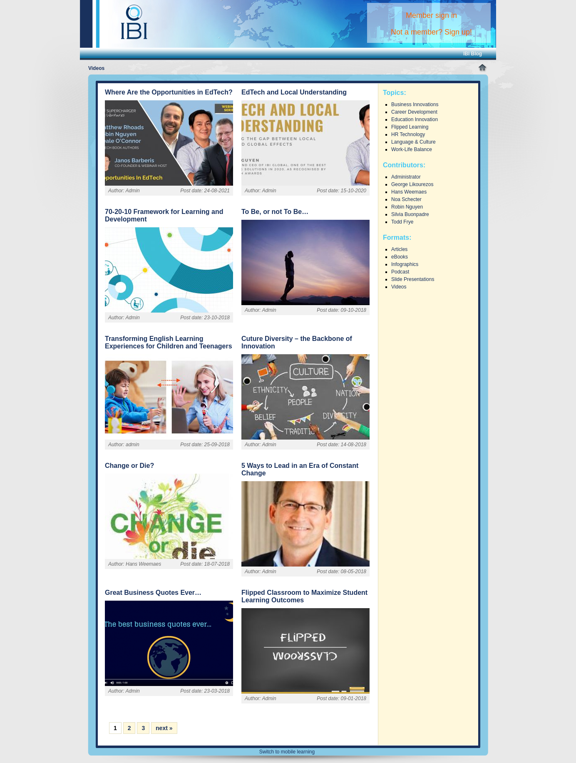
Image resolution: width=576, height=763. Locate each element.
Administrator (406, 177)
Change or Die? (129, 465)
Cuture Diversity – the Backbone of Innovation (296, 342)
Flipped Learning (409, 127)
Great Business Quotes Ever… (153, 592)
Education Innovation (414, 119)
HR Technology (408, 134)
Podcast (400, 272)
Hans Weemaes (409, 192)
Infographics (404, 264)
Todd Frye (402, 222)
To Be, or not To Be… (274, 211)
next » (164, 728)
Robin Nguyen (407, 207)
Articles (399, 249)
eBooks (399, 257)
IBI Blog (472, 54)
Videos (398, 287)
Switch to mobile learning (287, 752)
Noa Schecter (406, 199)
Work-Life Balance (411, 149)
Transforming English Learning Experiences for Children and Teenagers (168, 342)
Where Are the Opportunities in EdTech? (169, 92)
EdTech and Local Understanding (294, 92)
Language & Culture (413, 142)
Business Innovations (414, 104)
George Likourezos (412, 184)
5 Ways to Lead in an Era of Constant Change (299, 469)
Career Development (414, 112)
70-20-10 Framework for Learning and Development (164, 215)
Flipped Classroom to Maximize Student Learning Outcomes (304, 596)
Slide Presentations (412, 279)
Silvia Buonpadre (410, 214)
